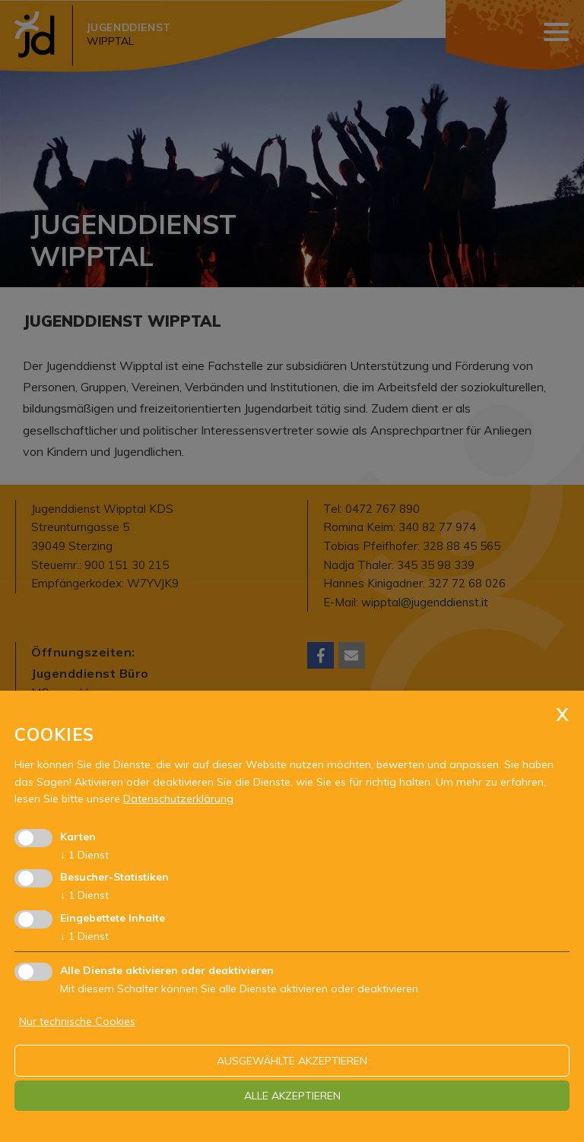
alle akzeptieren (292, 1095)
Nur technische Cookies (77, 1021)
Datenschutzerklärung (178, 798)
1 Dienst (84, 855)
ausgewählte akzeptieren (292, 1061)
